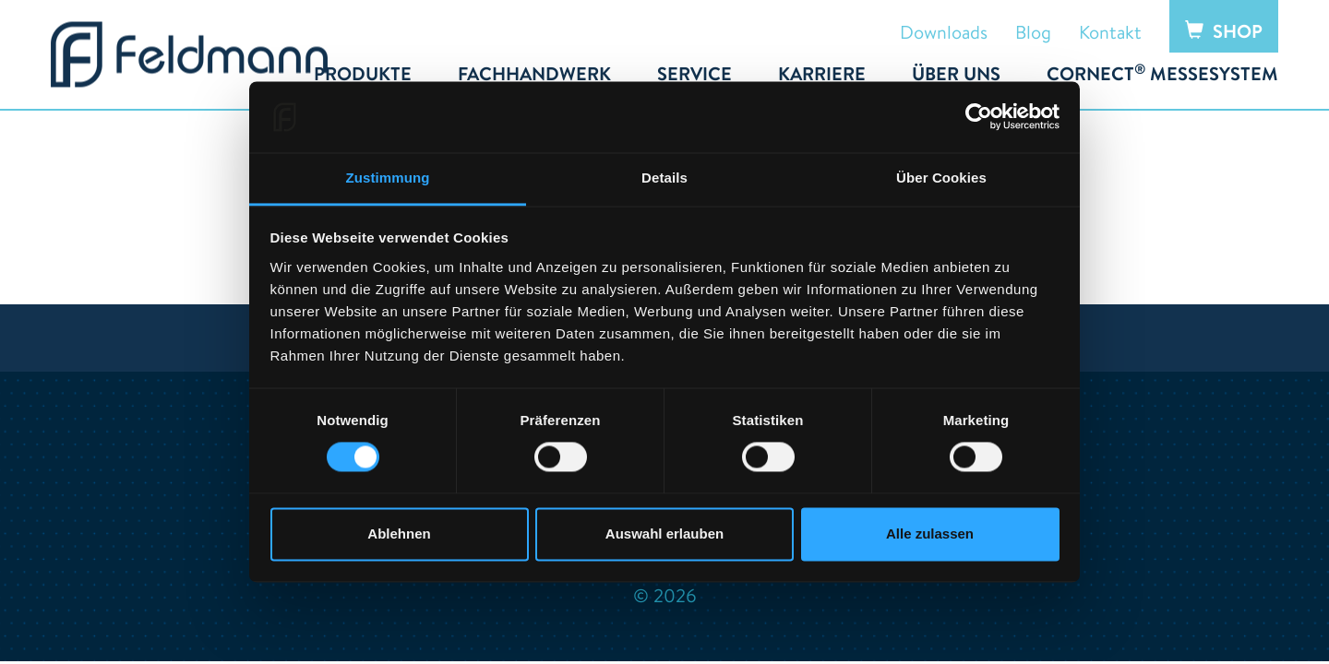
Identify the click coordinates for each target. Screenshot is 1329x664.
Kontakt (1110, 31)
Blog (1033, 31)
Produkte (363, 74)
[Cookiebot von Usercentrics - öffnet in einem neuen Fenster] (979, 117)
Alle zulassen (930, 533)
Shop (1224, 31)
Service (694, 74)
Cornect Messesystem (1162, 74)
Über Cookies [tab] (941, 177)
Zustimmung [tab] (388, 177)
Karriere (822, 74)
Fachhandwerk (534, 74)
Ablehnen (398, 533)
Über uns (956, 74)
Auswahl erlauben (664, 533)
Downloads (944, 31)
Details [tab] (664, 177)
